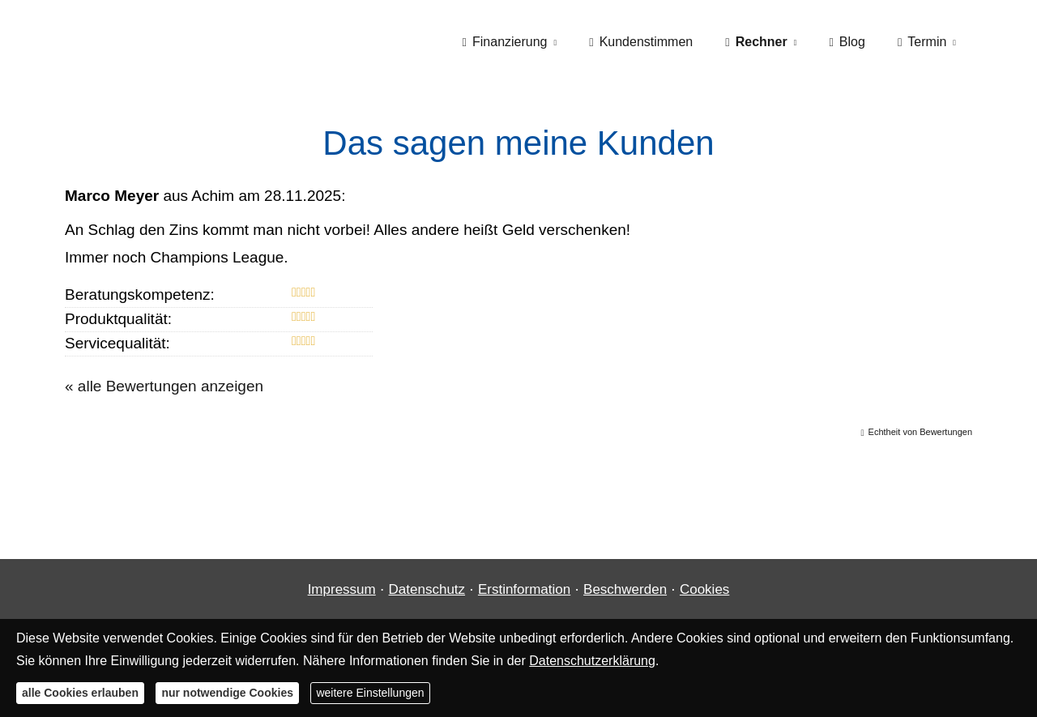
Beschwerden (625, 589)
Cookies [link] (704, 589)
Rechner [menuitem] (756, 42)
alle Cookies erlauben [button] (80, 692)
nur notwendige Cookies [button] (227, 692)
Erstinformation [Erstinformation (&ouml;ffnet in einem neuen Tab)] (524, 589)
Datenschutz (427, 589)
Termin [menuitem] (922, 42)
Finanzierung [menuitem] (505, 42)
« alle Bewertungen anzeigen (164, 386)
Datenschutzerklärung (592, 661)
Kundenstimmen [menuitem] (641, 42)
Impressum (342, 589)
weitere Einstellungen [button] (370, 692)
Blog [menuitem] (846, 42)
